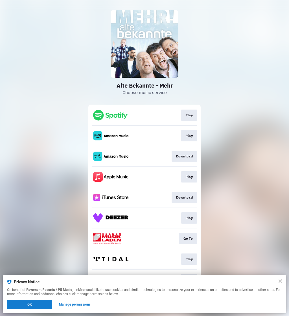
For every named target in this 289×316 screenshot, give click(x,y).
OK (29, 304)
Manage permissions (75, 304)
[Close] (280, 281)
